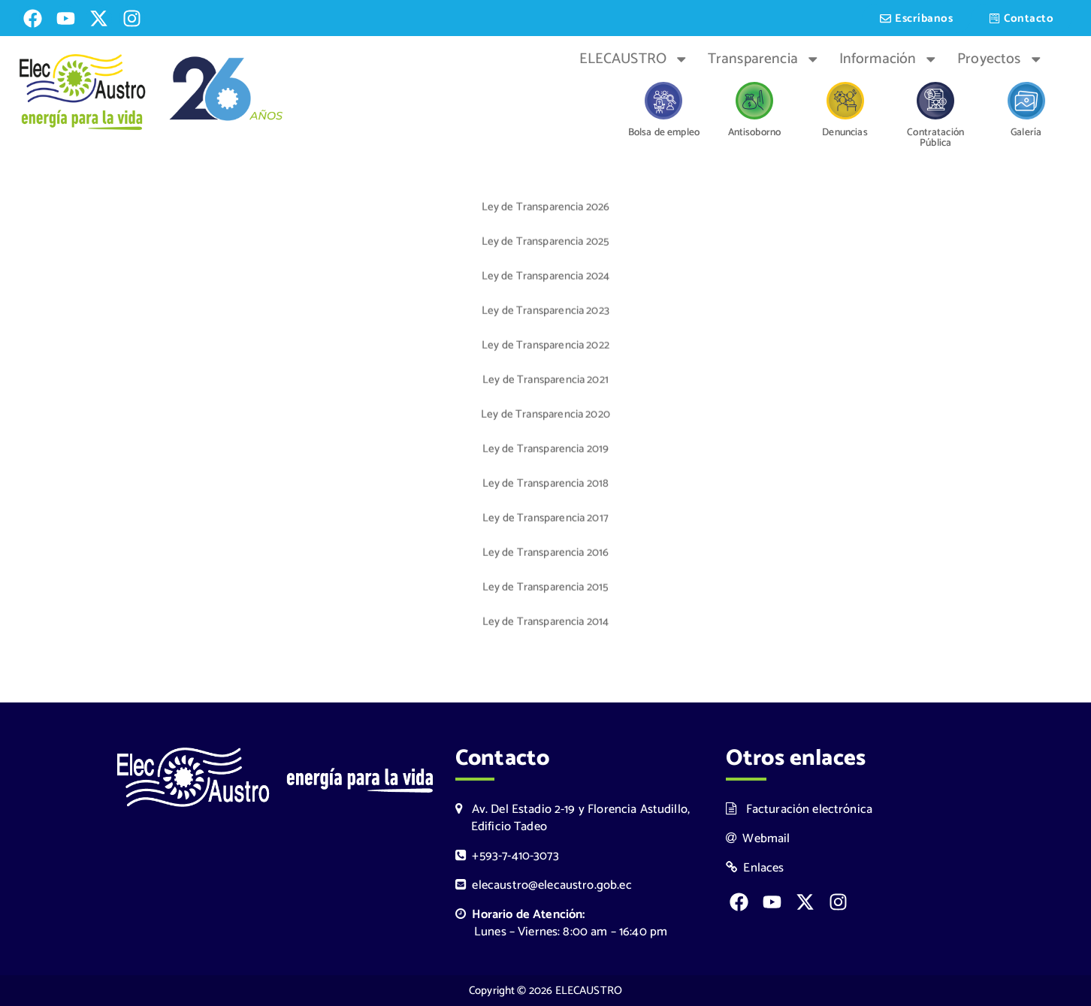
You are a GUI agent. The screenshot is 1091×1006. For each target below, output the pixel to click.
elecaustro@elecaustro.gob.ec (543, 885)
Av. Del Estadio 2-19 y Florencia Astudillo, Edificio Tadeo (572, 818)
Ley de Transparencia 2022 (545, 346)
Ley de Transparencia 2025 (546, 243)
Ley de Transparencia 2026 (546, 208)
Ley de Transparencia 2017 (545, 519)
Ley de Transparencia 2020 (545, 415)
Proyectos (1000, 59)
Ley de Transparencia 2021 (545, 381)
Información (888, 59)
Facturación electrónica (799, 809)
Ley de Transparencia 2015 (545, 588)
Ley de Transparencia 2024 (546, 277)
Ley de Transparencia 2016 (545, 554)
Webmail (758, 839)
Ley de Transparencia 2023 (545, 312)
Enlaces (755, 868)
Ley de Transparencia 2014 (545, 623)
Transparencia (764, 59)
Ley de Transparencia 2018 (545, 485)
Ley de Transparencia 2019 (545, 450)
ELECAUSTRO (634, 59)
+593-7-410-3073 (507, 856)
